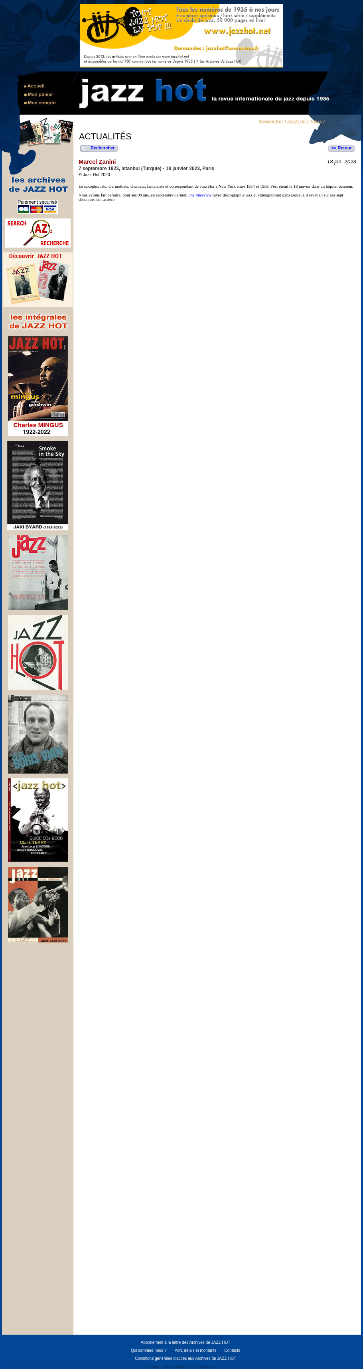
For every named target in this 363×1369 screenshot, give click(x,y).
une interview (199, 195)
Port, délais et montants (195, 1350)
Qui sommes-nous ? (148, 1350)
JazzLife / (297, 122)
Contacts (232, 1350)
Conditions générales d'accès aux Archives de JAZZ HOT (185, 1358)
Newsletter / (272, 122)
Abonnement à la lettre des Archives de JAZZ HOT (186, 1342)
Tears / (317, 122)
